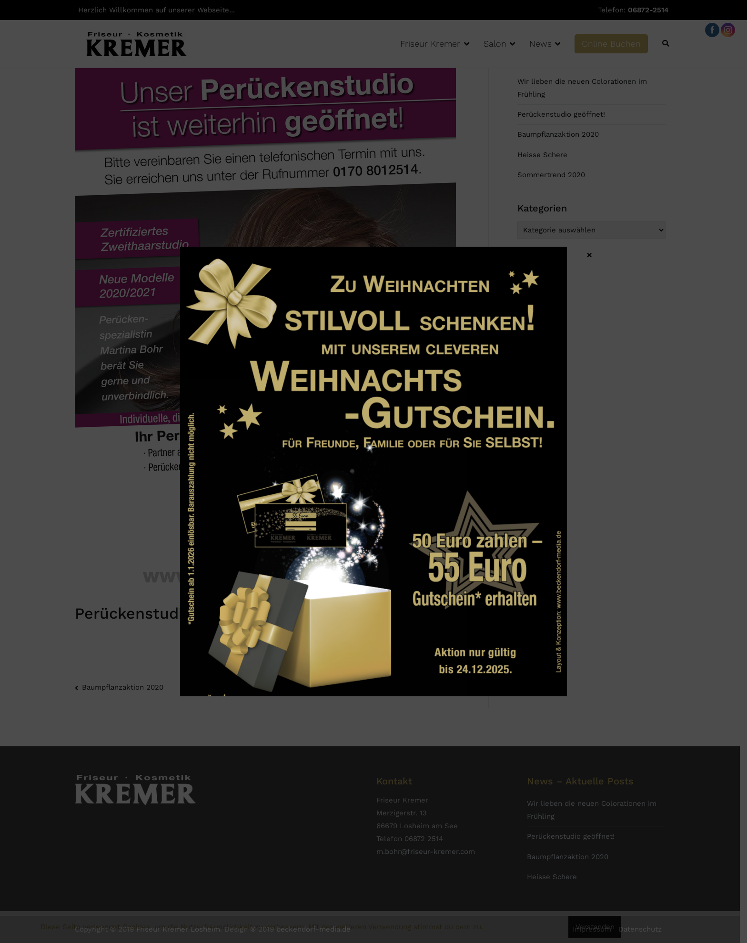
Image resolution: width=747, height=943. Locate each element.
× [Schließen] (589, 254)
